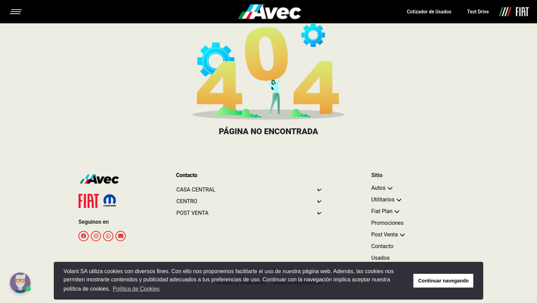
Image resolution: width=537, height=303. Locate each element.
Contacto (382, 246)
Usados (380, 258)
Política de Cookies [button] (136, 289)
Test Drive (478, 11)
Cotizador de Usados (429, 11)
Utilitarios (383, 199)
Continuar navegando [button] (443, 280)
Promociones (387, 223)
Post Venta (384, 234)
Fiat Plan (381, 211)
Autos (378, 188)
